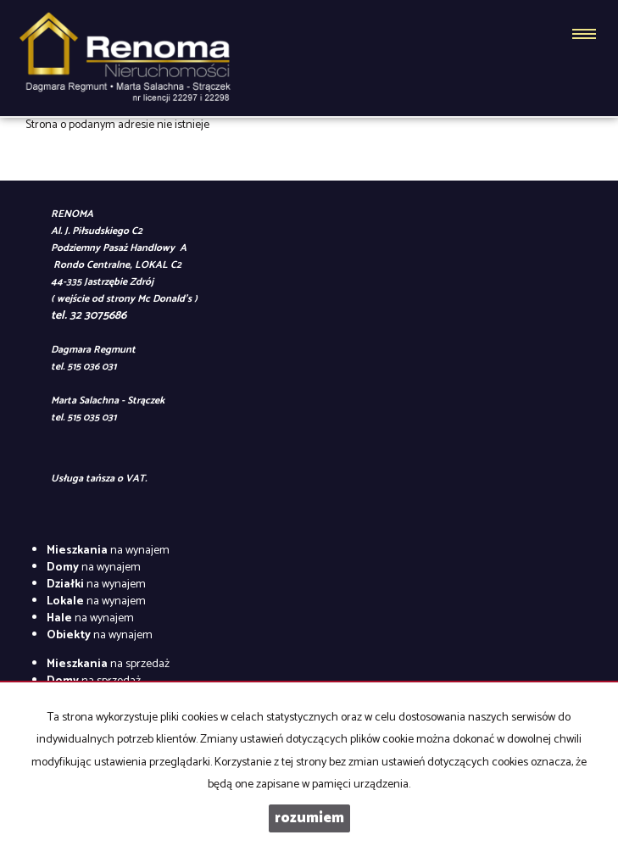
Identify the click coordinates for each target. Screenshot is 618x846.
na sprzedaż (108, 664)
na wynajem (108, 550)
